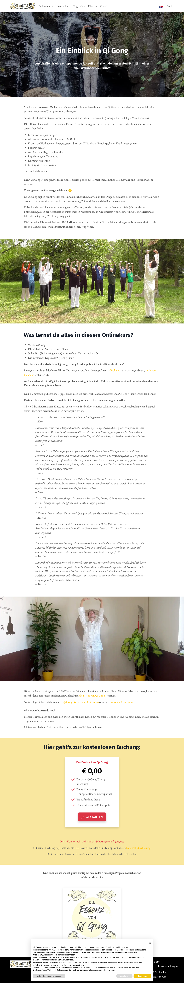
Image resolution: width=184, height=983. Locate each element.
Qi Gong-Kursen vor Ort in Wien (81, 702)
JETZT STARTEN (92, 817)
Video (83, 6)
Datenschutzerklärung (138, 848)
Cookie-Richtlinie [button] (58, 955)
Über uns (93, 6)
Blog (75, 6)
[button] (150, 943)
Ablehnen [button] (124, 976)
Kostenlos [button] (62, 6)
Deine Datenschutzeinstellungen (161, 964)
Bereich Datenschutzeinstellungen (82, 970)
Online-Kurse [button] (46, 6)
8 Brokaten (114, 370)
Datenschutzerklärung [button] (76, 950)
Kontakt (104, 6)
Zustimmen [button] (142, 976)
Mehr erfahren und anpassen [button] (49, 976)
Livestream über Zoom (121, 702)
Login (170, 6)
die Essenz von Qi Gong (92, 695)
